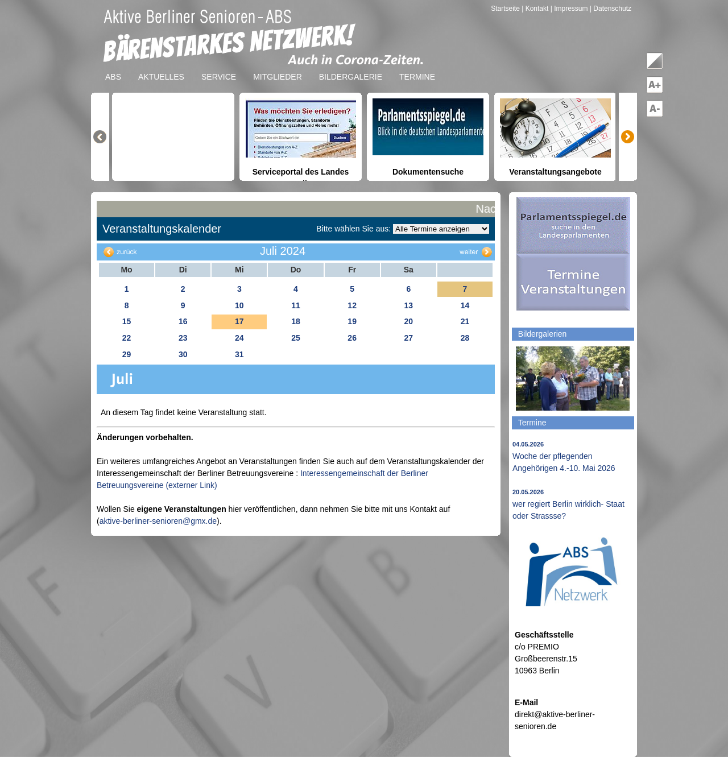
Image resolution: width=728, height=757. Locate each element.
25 (295, 337)
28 (465, 337)
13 (408, 305)
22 (126, 337)
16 (183, 321)
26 (352, 337)
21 (465, 321)
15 (126, 321)
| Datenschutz (610, 9)
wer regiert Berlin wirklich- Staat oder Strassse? (568, 504)
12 (352, 305)
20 (408, 321)
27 (408, 337)
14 (465, 305)
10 (239, 305)
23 (183, 337)
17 (239, 321)
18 (295, 321)
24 (239, 337)
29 (126, 354)
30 (183, 354)
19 (352, 321)
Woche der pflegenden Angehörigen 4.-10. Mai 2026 (563, 457)
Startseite (506, 9)
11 (295, 305)
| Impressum (569, 9)
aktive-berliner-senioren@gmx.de (158, 521)
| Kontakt (536, 9)
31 (239, 354)
